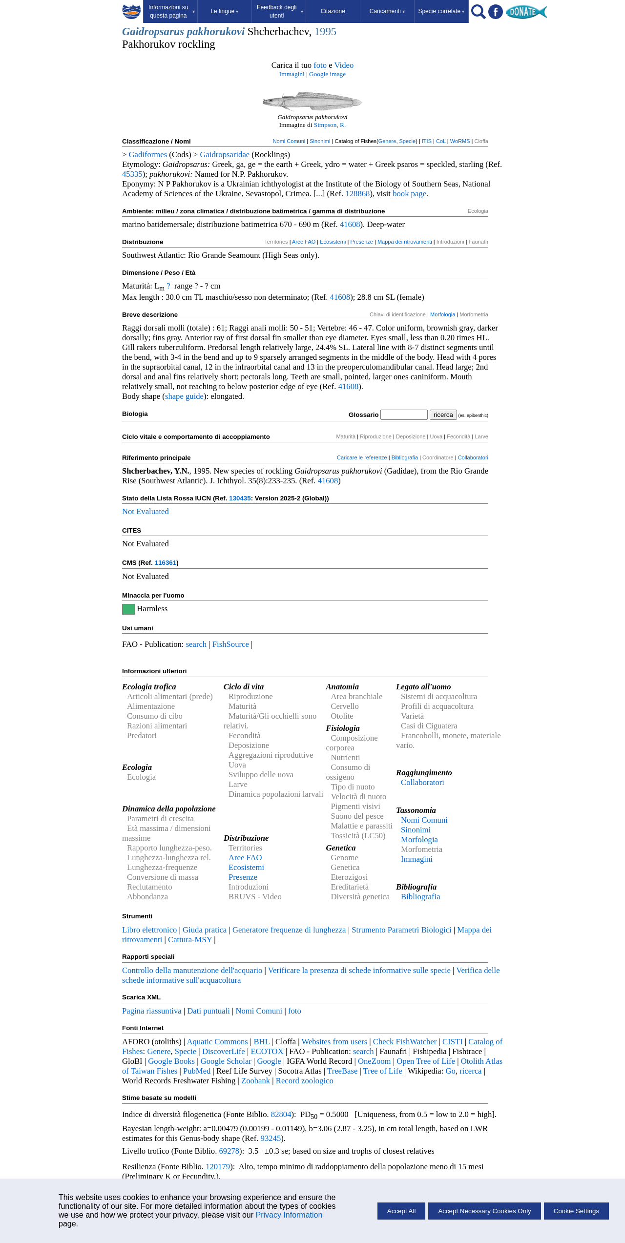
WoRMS (460, 141)
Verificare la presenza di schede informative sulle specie (359, 970)
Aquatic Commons (217, 1041)
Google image (327, 74)
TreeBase (342, 1071)
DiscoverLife (223, 1051)
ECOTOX (266, 1051)
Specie (407, 141)
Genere (387, 141)
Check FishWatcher (405, 1041)
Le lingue (224, 11)
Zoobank (255, 1080)
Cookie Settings (576, 1211)
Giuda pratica (205, 929)
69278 (229, 1151)
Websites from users (335, 1041)
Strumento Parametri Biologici (401, 929)
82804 (281, 1114)
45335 (132, 174)
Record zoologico (304, 1080)
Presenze (361, 242)
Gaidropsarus (153, 31)
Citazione (333, 11)
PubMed (196, 1071)
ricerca (470, 1071)
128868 (357, 193)
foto (320, 65)
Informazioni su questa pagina (171, 11)
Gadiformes (148, 154)
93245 (271, 1138)
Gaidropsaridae (225, 154)
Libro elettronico (149, 929)
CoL (441, 141)
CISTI (452, 1041)
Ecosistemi (333, 242)
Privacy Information (288, 1215)
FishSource (230, 644)
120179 (218, 1166)
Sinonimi (320, 141)
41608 (350, 224)
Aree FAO (303, 242)
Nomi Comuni (289, 141)
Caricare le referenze (362, 457)
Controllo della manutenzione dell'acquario (192, 970)
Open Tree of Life (425, 1061)
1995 (325, 31)
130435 (239, 498)
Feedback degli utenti (280, 11)
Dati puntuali (208, 1010)
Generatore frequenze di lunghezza (289, 929)
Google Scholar (226, 1061)
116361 (165, 562)
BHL (262, 1041)
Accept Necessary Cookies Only (484, 1211)
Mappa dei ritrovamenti (404, 242)
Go (451, 1071)
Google (269, 1061)
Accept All (401, 1211)
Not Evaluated (145, 511)
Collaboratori (473, 457)
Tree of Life (382, 1071)
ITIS (427, 141)
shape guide (184, 396)
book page (409, 193)
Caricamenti (387, 11)
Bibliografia (405, 457)
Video (344, 65)
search (196, 644)
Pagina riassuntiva (152, 1010)
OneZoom (374, 1061)
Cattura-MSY (190, 939)
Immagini (292, 74)
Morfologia (442, 314)
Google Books (171, 1061)
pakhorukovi (216, 31)
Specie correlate (441, 11)
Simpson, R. (330, 124)
